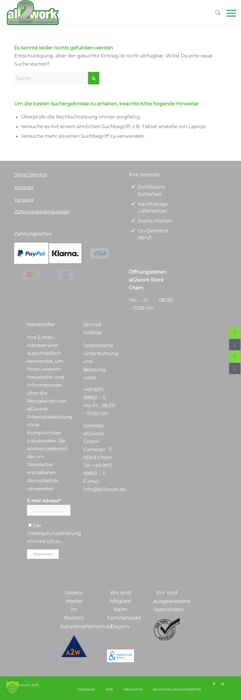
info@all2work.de (104, 489)
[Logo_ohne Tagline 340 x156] (32, 13)
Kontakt (23, 187)
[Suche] (56, 78)
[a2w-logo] (74, 646)
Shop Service (30, 175)
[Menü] (228, 13)
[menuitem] (228, 13)
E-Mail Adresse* (44, 500)
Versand (24, 200)
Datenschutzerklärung (54, 533)
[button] (12, 687)
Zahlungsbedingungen (42, 211)
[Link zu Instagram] (222, 684)
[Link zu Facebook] (214, 684)
